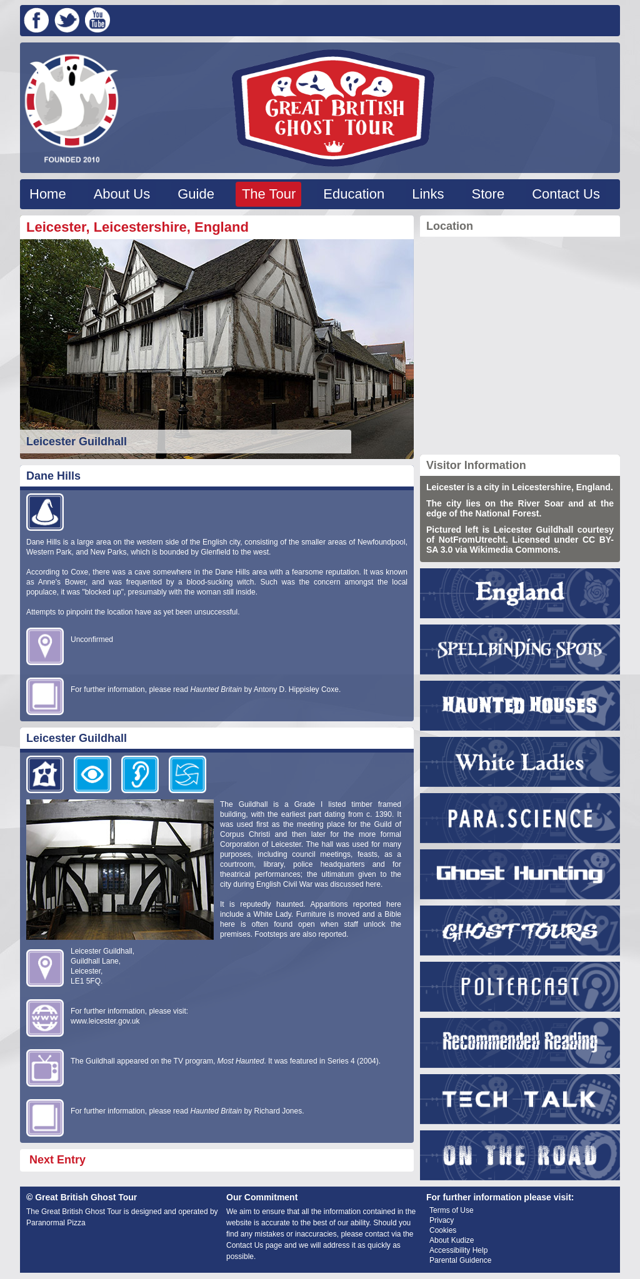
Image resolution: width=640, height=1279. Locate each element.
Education (353, 194)
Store (488, 194)
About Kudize (451, 1240)
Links (428, 194)
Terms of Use (451, 1210)
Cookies (442, 1230)
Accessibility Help (458, 1250)
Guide (196, 194)
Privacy (441, 1220)
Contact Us (566, 194)
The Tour (269, 194)
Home (47, 194)
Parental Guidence (460, 1260)
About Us (122, 194)
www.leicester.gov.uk (105, 1021)
